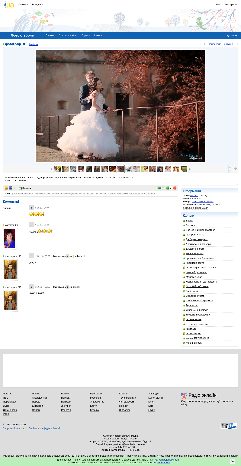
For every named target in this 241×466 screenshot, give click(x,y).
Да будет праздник (195, 239)
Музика (94, 410)
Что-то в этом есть (195, 324)
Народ (36, 401)
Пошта (7, 393)
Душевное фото (193, 248)
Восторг (189, 225)
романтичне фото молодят (142, 194)
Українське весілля (195, 310)
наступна (228, 44)
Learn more (163, 462)
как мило (189, 328)
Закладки (153, 393)
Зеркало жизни (193, 253)
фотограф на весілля (22, 194)
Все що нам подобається (199, 229)
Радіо (6, 414)
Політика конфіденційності (44, 428)
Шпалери (37, 405)
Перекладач (10, 401)
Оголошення (39, 397)
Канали (98, 35)
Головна (23, 4)
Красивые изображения (198, 258)
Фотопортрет (192, 333)
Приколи (66, 401)
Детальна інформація (195, 207)
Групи (151, 410)
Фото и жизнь (192, 319)
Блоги (151, 401)
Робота (36, 393)
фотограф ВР (15, 44)
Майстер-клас (192, 277)
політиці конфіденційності (164, 459)
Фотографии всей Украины (200, 267)
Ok (232, 461)
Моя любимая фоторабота (200, 281)
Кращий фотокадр (195, 272)
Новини (123, 405)
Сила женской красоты (198, 300)
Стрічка (86, 35)
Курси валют (155, 397)
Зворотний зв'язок (13, 428)
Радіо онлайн (203, 395)
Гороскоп (95, 397)
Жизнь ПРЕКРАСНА (196, 338)
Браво (188, 220)
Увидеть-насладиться (197, 314)
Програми (96, 393)
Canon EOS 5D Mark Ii (203, 201)
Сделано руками (194, 295)
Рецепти (66, 410)
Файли (36, 410)
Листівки (66, 405)
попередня (214, 44)
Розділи (36, 4)
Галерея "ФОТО (193, 234)
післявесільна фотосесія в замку (111, 194)
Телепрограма (127, 397)
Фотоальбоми (127, 401)
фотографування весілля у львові (78, 194)
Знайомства (97, 401)
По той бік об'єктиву (196, 286)
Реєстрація (231, 4)
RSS (5, 397)
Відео (6, 405)
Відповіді (124, 410)
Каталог (123, 393)
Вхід (218, 4)
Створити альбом (68, 35)
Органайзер (10, 410)
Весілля (33, 44)
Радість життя (192, 291)
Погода (65, 397)
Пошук (65, 393)
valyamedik (10, 225)
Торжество (190, 305)
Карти (93, 405)
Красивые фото (193, 262)
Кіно (150, 405)
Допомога (232, 35)
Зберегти (25, 187)
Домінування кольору (197, 244)
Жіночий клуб (192, 342)
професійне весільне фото (47, 194)
